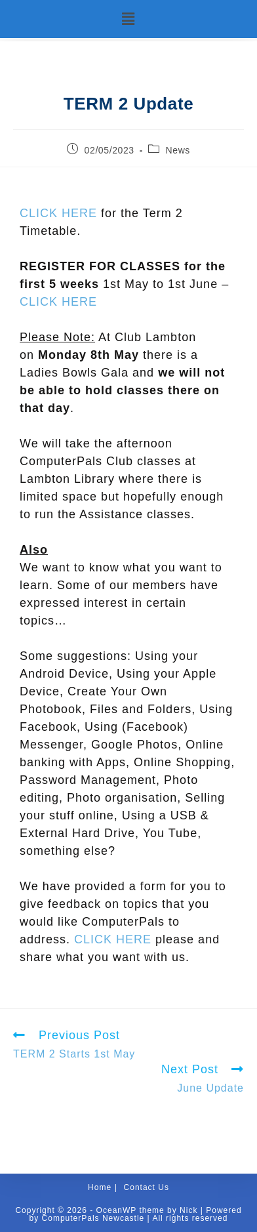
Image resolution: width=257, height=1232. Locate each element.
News (178, 150)
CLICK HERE (58, 213)
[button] (128, 19)
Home (99, 1187)
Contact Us (146, 1187)
